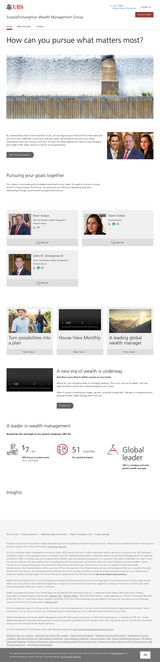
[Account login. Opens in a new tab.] (144, 14)
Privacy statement (29, 534)
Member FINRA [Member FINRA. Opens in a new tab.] (70, 596)
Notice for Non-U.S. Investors (20, 635)
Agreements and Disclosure (40, 645)
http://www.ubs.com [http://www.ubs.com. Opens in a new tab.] (57, 546)
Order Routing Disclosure (82, 635)
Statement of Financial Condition (110, 635)
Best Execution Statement (51, 638)
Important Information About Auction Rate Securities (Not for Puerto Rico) (62, 641)
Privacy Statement (117, 653)
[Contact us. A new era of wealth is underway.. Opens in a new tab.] (65, 406)
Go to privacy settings (71, 656)
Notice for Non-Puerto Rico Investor (51, 635)
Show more (30, 353)
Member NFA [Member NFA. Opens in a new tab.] (51, 602)
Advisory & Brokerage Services (126, 638)
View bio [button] (46, 243)
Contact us (146, 7)
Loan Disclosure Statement (76, 638)
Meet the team (24, 26)
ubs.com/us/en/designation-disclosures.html (93, 629)
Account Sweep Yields (100, 638)
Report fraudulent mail (81, 534)
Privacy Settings (102, 534)
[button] (38, 227)
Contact (39, 26)
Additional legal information (54, 534)
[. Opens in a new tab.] (15, 7)
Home (9, 26)
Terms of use (12, 534)
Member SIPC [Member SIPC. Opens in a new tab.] (55, 596)
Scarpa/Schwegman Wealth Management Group (45, 17)
